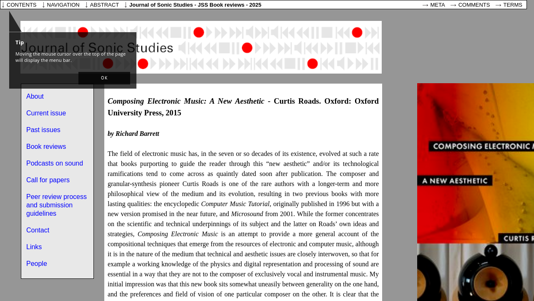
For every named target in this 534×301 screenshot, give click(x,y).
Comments (474, 5)
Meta (438, 5)
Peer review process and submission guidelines (56, 205)
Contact (37, 230)
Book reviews (46, 146)
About (35, 96)
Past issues (43, 129)
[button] (104, 78)
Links (34, 246)
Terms (513, 5)
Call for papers (48, 180)
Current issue (46, 113)
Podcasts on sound (54, 163)
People (36, 263)
